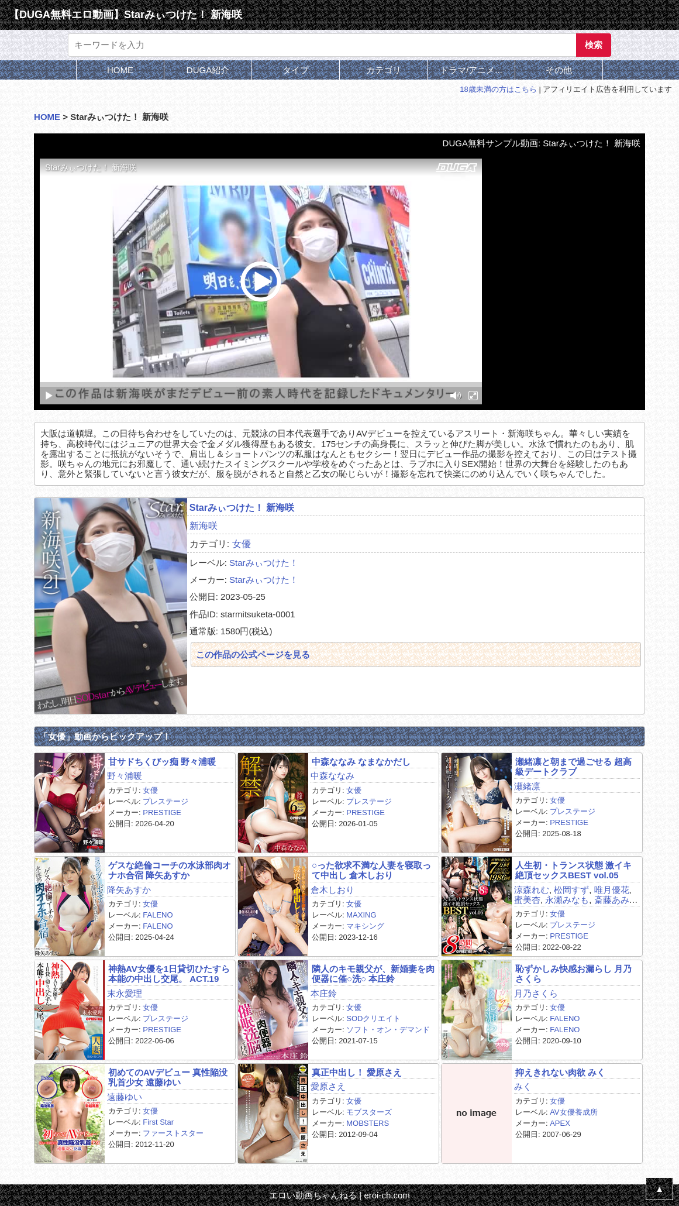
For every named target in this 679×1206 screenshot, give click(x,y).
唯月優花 (611, 890)
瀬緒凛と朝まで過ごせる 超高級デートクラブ (573, 766)
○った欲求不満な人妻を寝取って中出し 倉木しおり (371, 870)
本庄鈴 (324, 993)
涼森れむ (531, 890)
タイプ (295, 70)
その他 (559, 70)
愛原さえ (328, 1086)
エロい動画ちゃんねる (313, 1195)
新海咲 (203, 526)
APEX (560, 1123)
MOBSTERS (367, 1123)
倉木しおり (332, 890)
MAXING (361, 914)
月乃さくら (536, 993)
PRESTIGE (162, 812)
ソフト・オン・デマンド (388, 1029)
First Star (158, 1122)
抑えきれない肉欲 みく (560, 1072)
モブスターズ (369, 1112)
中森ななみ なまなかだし (361, 762)
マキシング (365, 926)
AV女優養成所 (573, 1112)
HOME (120, 70)
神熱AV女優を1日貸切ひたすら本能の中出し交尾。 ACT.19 (169, 974)
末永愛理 (124, 993)
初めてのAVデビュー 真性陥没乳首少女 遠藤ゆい (168, 1077)
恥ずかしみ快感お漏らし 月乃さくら (573, 974)
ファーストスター (173, 1133)
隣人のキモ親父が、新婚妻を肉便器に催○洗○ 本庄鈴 (373, 974)
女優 (241, 544)
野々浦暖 (124, 776)
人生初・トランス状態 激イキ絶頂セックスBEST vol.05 (573, 870)
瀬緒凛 (527, 786)
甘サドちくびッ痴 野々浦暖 (162, 762)
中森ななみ (332, 776)
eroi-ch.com (386, 1195)
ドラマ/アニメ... (471, 70)
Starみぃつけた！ (263, 563)
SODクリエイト (373, 1018)
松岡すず (571, 890)
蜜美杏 (527, 900)
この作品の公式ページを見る (253, 654)
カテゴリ (383, 70)
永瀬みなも (567, 900)
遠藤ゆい (124, 1097)
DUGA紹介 (208, 70)
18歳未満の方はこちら (498, 89)
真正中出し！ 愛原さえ (357, 1072)
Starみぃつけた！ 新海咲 (242, 508)
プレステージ (165, 801)
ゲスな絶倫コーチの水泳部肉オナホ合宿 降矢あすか (169, 870)
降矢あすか (129, 890)
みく (523, 1086)
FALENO (158, 914)
